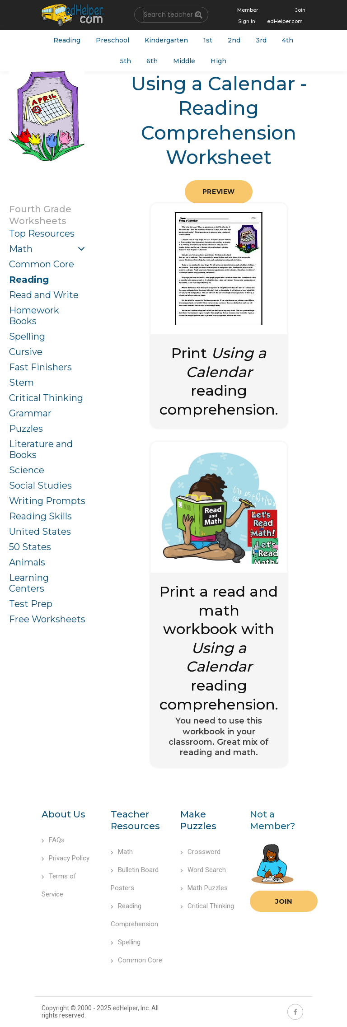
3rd (261, 40)
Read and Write (44, 294)
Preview (218, 191)
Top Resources (42, 233)
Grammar (30, 413)
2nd (234, 40)
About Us (63, 814)
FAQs (53, 840)
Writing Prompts (47, 500)
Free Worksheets (47, 619)
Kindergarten (166, 40)
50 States (30, 547)
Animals (27, 562)
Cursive (25, 351)
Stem (21, 382)
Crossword (200, 852)
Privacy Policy (65, 858)
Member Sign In (247, 15)
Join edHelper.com (286, 15)
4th (287, 40)
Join (283, 901)
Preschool (112, 40)
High (218, 61)
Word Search (203, 870)
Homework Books (34, 316)
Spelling (27, 336)
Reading (66, 40)
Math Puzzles (204, 888)
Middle (184, 61)
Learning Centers (29, 583)
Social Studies (40, 485)
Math (21, 248)
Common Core (41, 264)
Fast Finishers (40, 367)
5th (125, 61)
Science (26, 470)
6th (152, 61)
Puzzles (26, 428)
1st (207, 40)
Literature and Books (41, 449)
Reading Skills (40, 516)
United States (40, 531)
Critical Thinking (46, 397)
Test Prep (30, 603)
